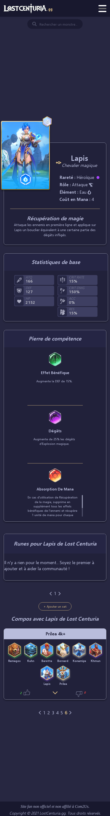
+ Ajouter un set (55, 606)
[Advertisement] (55, 64)
